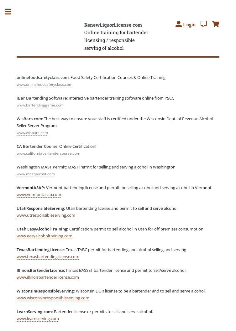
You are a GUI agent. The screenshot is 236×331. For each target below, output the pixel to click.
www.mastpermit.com (36, 174)
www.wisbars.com (32, 132)
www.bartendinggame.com (40, 105)
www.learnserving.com (38, 318)
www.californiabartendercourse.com (48, 153)
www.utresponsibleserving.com (46, 215)
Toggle (11, 11)
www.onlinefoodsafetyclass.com (44, 84)
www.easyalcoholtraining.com (44, 236)
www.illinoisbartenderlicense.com (48, 277)
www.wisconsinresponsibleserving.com (53, 298)
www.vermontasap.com (39, 194)
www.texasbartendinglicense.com (48, 256)
